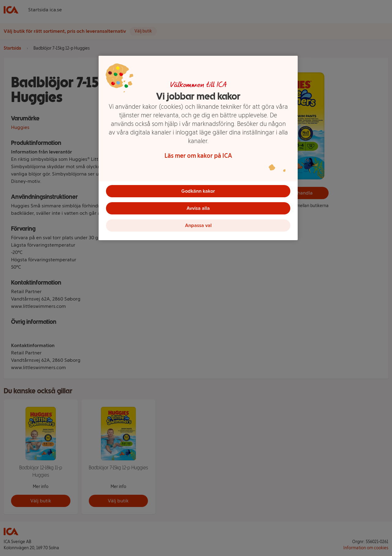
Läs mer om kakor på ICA (198, 155)
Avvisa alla (198, 208)
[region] (198, 148)
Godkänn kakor (198, 191)
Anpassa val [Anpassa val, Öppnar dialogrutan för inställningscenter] (198, 225)
